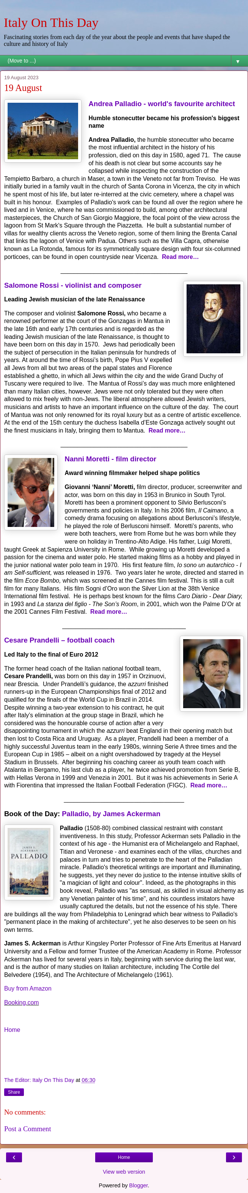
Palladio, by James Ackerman (111, 814)
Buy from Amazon (28, 988)
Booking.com (21, 1002)
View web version (124, 1172)
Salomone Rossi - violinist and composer (72, 285)
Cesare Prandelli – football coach (59, 640)
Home (12, 1030)
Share (14, 1092)
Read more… (180, 257)
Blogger (138, 1185)
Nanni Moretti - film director (111, 459)
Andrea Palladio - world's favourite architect (162, 104)
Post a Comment (27, 1129)
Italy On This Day (51, 22)
